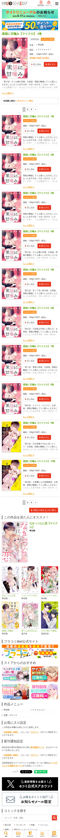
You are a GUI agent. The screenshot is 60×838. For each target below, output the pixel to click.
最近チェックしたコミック (25, 829)
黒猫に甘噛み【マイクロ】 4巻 (38, 231)
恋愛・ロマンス (10, 715)
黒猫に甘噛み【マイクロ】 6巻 (38, 308)
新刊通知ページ (37, 747)
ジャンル (44, 825)
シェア (15, 771)
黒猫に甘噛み (7, 631)
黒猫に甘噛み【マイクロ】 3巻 (38, 193)
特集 (33, 825)
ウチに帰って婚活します (49, 631)
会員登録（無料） (11, 732)
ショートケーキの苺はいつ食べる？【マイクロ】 (29, 595)
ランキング (21, 825)
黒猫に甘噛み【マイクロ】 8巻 (38, 384)
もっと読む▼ (7, 93)
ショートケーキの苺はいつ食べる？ (49, 595)
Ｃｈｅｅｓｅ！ (44, 49)
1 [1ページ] (23, 109)
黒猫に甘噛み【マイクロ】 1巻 (38, 116)
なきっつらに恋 (8, 595)
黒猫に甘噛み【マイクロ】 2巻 (38, 154)
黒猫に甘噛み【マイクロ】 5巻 (38, 269)
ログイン (49, 3)
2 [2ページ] (27, 109)
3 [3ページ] (31, 109)
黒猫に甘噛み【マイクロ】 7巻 (38, 346)
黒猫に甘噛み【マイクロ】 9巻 (38, 423)
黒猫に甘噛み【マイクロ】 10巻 (39, 461)
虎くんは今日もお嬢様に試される (29, 631)
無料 (7, 829)
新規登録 (41, 3)
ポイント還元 (48, 39)
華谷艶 (41, 45)
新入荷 (8, 825)
